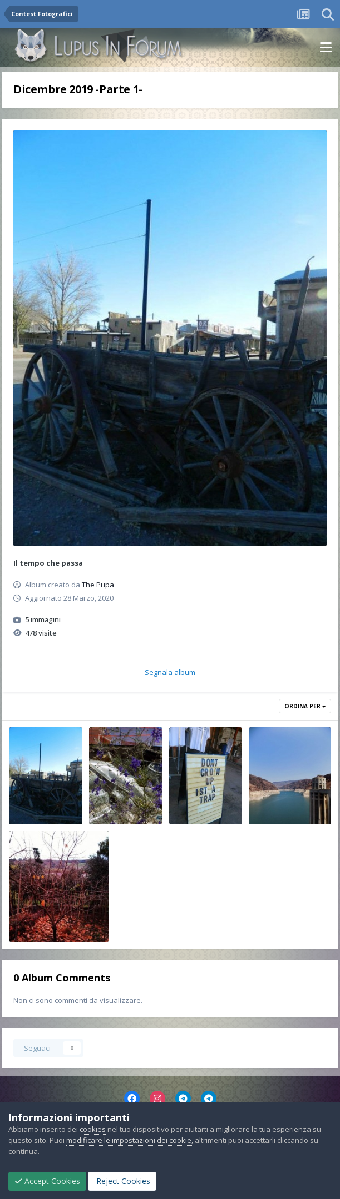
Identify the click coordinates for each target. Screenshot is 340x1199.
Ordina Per (305, 706)
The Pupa (98, 585)
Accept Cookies (47, 1181)
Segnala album (170, 672)
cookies (93, 1129)
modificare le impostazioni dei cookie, (129, 1140)
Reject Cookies (122, 1181)
